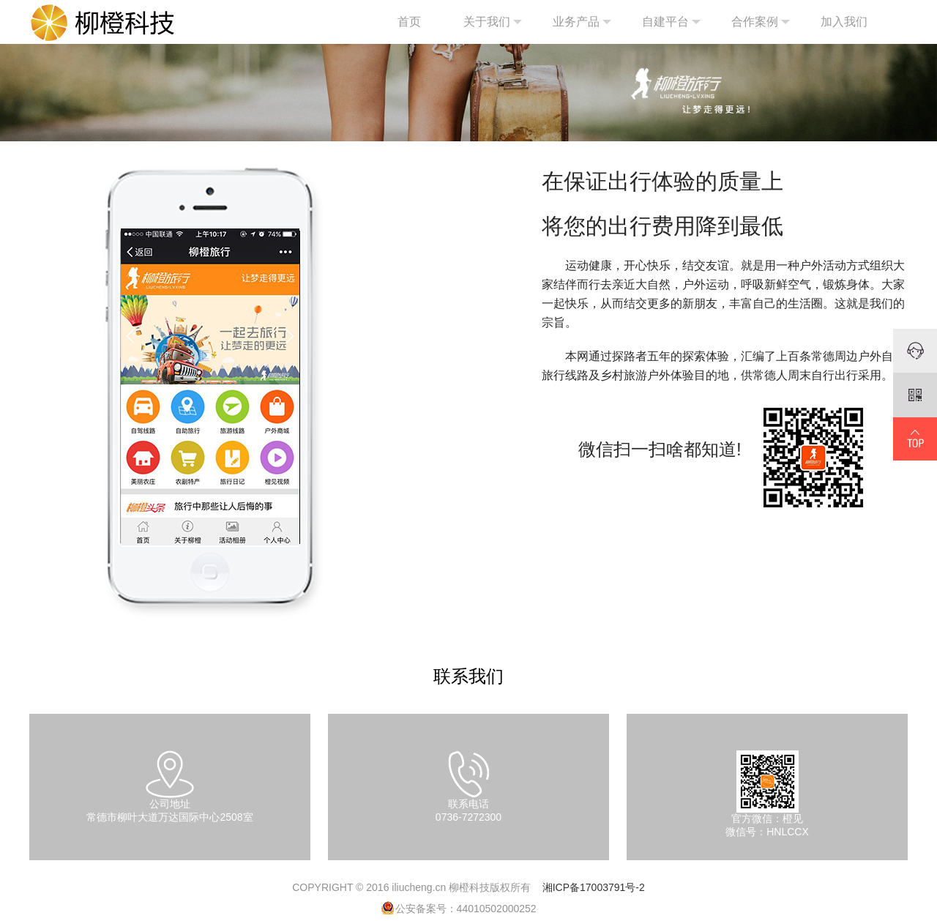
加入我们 (844, 21)
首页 (409, 21)
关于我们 (492, 22)
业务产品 (582, 22)
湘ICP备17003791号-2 (593, 887)
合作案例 (760, 22)
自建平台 (671, 22)
